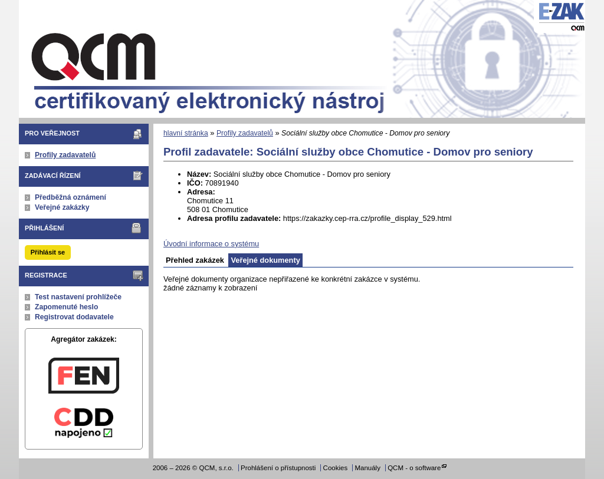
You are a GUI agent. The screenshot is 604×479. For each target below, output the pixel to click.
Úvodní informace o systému (211, 243)
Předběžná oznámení (70, 197)
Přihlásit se (48, 252)
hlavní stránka (185, 133)
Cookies (335, 467)
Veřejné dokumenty (265, 260)
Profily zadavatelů (65, 155)
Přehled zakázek (195, 260)
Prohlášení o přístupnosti (278, 467)
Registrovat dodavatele (74, 317)
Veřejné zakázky (62, 207)
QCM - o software (414, 467)
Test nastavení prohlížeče (78, 297)
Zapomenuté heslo (66, 307)
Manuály (367, 467)
